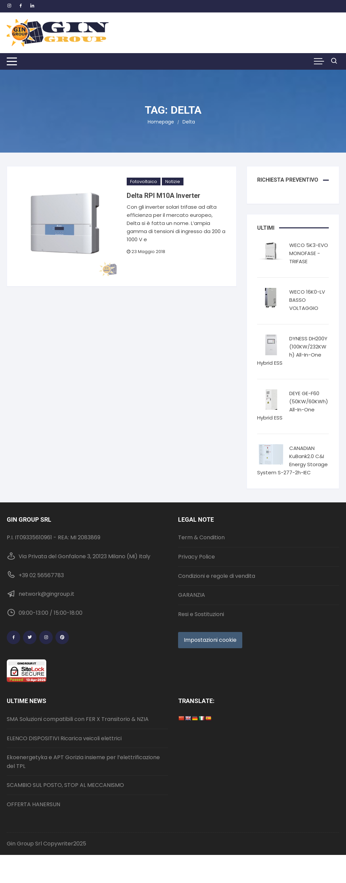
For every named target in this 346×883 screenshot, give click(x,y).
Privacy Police (196, 557)
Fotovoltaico (143, 181)
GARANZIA (191, 595)
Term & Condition (201, 537)
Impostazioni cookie (210, 640)
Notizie (172, 181)
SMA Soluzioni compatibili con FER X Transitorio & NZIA (78, 719)
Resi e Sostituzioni (201, 614)
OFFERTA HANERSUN (33, 804)
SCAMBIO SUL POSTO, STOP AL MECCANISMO (65, 785)
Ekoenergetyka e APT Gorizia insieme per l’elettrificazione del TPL (83, 761)
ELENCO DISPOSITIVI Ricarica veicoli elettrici (64, 738)
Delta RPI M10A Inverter (163, 195)
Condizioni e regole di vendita (216, 576)
